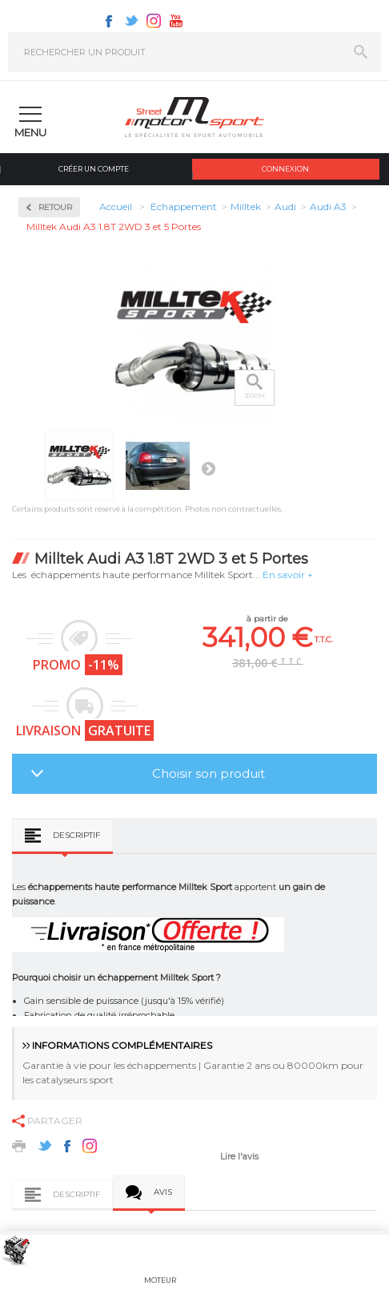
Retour (55, 207)
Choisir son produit (208, 773)
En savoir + (288, 575)
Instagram (153, 21)
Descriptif (76, 835)
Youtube (176, 21)
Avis (163, 1192)
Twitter (131, 21)
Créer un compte (93, 168)
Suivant (208, 468)
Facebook (109, 21)
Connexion (285, 168)
